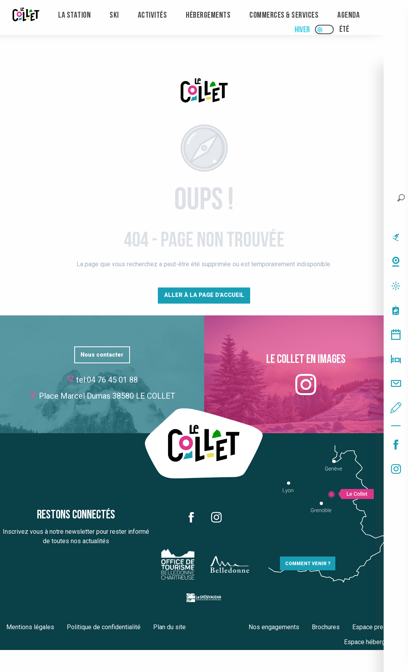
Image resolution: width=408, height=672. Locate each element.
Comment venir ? (307, 563)
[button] (401, 198)
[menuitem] (26, 15)
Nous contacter (102, 355)
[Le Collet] (204, 91)
